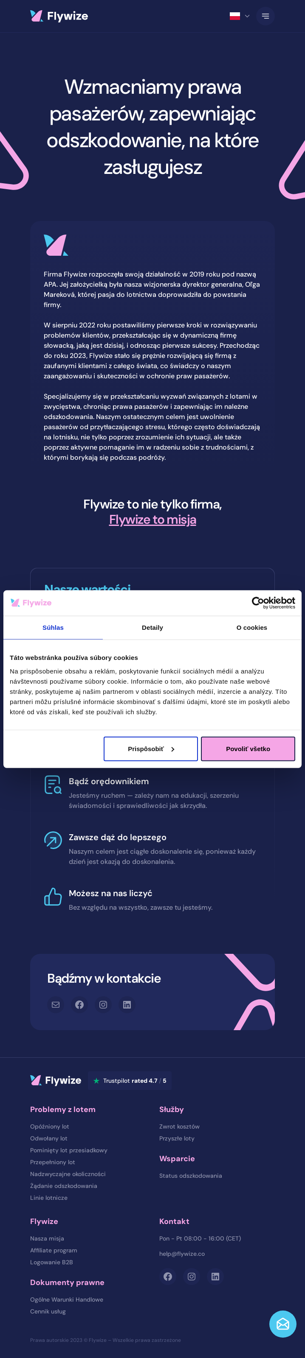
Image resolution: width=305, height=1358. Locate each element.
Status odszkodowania (190, 1175)
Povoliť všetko (248, 748)
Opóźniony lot (49, 1126)
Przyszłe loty (177, 1138)
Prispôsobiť (151, 748)
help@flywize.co (182, 1253)
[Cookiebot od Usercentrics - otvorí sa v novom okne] (258, 603)
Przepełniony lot (52, 1162)
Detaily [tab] (152, 627)
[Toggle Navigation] (265, 16)
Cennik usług (48, 1311)
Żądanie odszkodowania (63, 1186)
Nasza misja (47, 1238)
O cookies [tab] (252, 627)
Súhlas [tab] (53, 627)
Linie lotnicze (49, 1198)
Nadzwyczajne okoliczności (68, 1174)
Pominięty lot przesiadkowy (68, 1150)
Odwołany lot (49, 1138)
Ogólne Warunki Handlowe (66, 1299)
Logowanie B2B (51, 1262)
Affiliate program (53, 1250)
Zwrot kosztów (179, 1126)
